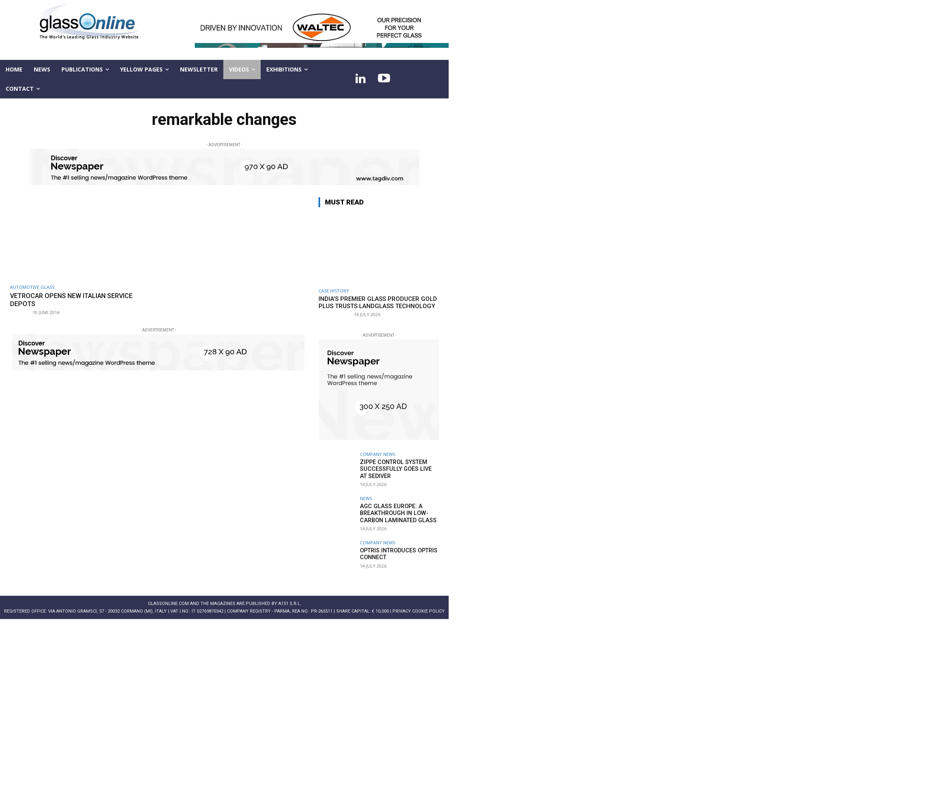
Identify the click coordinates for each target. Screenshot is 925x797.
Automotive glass (32, 287)
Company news (377, 454)
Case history (334, 290)
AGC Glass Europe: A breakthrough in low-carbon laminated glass (396, 513)
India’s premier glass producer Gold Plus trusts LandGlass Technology (378, 302)
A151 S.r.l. (289, 603)
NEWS (366, 498)
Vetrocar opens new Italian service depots (76, 300)
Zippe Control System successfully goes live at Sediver (398, 469)
